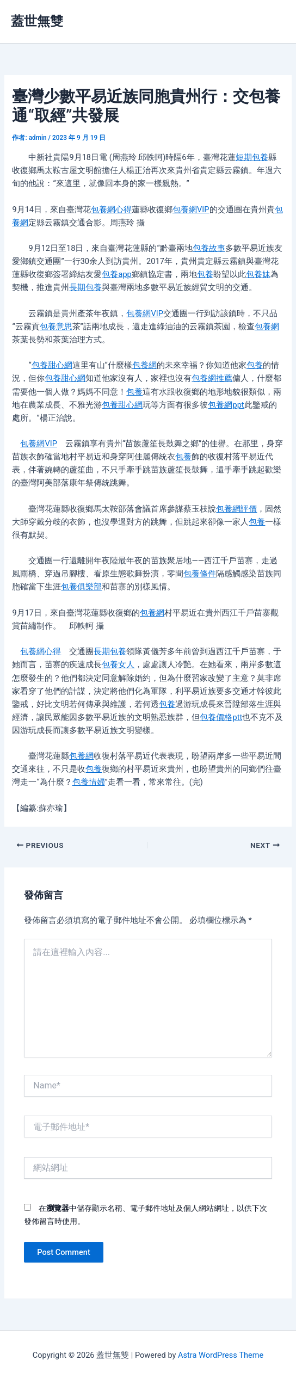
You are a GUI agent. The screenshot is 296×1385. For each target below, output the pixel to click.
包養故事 (209, 248)
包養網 (267, 326)
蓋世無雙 (37, 21)
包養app (116, 274)
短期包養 (252, 157)
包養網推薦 (212, 378)
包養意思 (56, 326)
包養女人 (118, 664)
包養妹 (258, 274)
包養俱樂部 (81, 587)
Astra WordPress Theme (220, 1355)
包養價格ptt (221, 717)
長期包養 (85, 287)
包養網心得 (111, 209)
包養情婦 (88, 782)
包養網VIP (190, 209)
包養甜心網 (52, 365)
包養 (205, 274)
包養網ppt (226, 405)
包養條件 (199, 573)
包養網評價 (236, 509)
